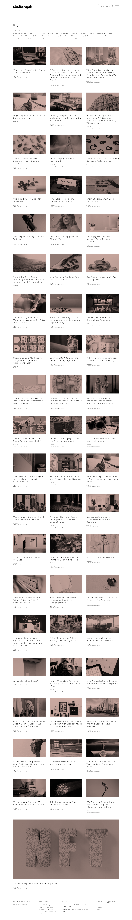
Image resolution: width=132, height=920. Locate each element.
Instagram (99, 907)
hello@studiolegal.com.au (47, 905)
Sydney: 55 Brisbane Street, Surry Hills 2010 (75, 910)
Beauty (43, 33)
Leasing (97, 35)
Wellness (107, 38)
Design (92, 33)
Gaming (57, 35)
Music (40, 38)
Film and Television (26, 35)
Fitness (37, 35)
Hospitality (65, 35)
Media (34, 38)
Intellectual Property (77, 35)
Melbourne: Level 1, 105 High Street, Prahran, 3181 (74, 905)
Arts (37, 33)
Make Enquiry (105, 6)
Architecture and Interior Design (23, 33)
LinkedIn (98, 909)
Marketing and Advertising (21, 38)
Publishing (55, 38)
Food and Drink (47, 35)
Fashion (15, 35)
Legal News (105, 35)
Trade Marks (90, 38)
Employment (101, 33)
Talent (82, 38)
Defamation (83, 33)
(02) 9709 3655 (47, 909)
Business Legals (53, 33)
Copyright (74, 33)
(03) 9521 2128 (48, 907)
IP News (89, 35)
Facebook (99, 905)
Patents (47, 38)
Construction (64, 33)
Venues (99, 38)
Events (110, 33)
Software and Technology (69, 38)
